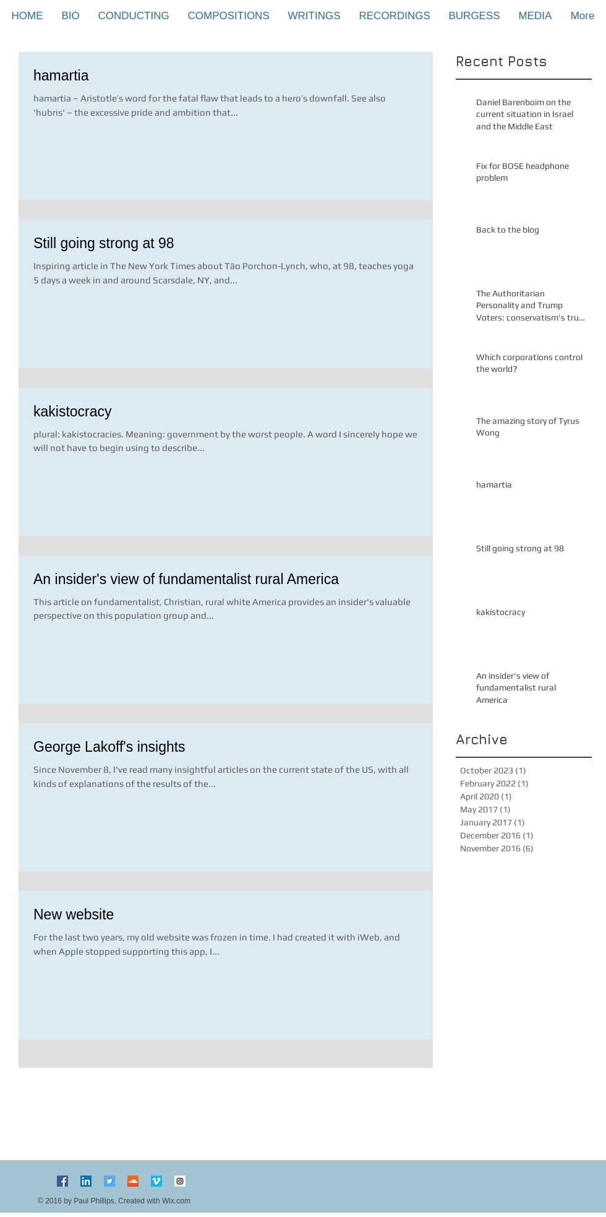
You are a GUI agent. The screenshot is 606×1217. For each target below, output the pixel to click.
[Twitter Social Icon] (109, 1181)
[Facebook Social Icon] (62, 1181)
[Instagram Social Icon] (180, 1181)
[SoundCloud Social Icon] (133, 1181)
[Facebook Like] (302, 1186)
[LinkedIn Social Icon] (86, 1181)
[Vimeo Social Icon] (156, 1181)
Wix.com (176, 1201)
